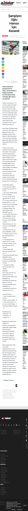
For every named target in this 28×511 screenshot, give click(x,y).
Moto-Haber (3, 459)
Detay (13, 509)
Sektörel (18, 2)
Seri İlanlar (3, 479)
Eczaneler (3, 472)
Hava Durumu (4, 467)
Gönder (16, 385)
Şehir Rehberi (4, 481)
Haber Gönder (16, 433)
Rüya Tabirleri (4, 492)
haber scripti (3, 507)
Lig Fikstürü (3, 474)
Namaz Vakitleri (4, 471)
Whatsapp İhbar (16, 432)
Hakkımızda (3, 430)
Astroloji (2, 494)
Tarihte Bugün (4, 476)
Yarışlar (8, 9)
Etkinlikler (3, 462)
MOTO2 (2, 457)
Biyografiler (3, 491)
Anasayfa (3, 9)
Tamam (19, 509)
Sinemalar (3, 477)
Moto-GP (3, 461)
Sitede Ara (3, 487)
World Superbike (4, 456)
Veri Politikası (4, 433)
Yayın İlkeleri (3, 432)
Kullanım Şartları (16, 430)
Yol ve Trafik (3, 469)
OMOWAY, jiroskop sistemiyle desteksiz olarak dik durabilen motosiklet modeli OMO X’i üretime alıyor (25, 104)
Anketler (3, 489)
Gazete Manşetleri (5, 482)
